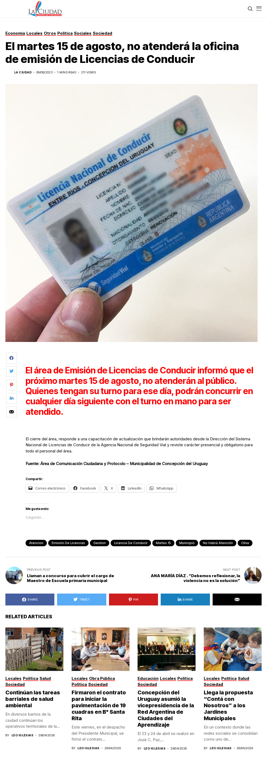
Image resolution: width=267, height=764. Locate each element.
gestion (99, 543)
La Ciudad (22, 72)
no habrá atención (218, 543)
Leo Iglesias (22, 735)
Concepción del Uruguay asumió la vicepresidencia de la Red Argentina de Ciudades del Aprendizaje (166, 708)
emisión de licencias (68, 543)
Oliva (245, 543)
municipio (187, 543)
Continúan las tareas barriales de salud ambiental (32, 699)
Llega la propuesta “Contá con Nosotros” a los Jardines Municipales (228, 705)
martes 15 (163, 543)
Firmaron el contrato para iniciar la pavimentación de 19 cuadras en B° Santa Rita (99, 705)
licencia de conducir (130, 543)
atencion (36, 543)
